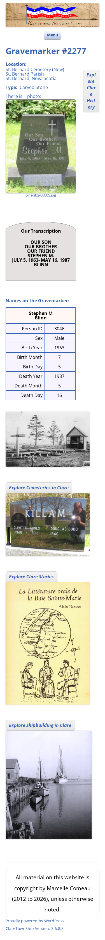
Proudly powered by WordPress (35, 920)
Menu (52, 35)
